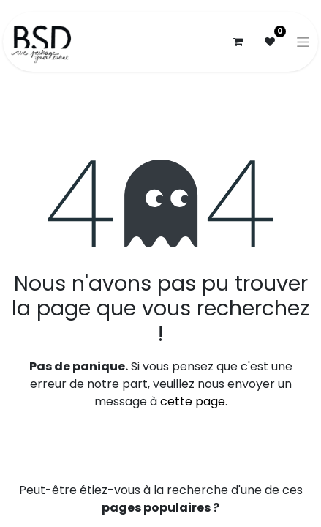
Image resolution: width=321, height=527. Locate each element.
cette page (192, 401)
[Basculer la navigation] (303, 41)
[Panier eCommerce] (237, 42)
